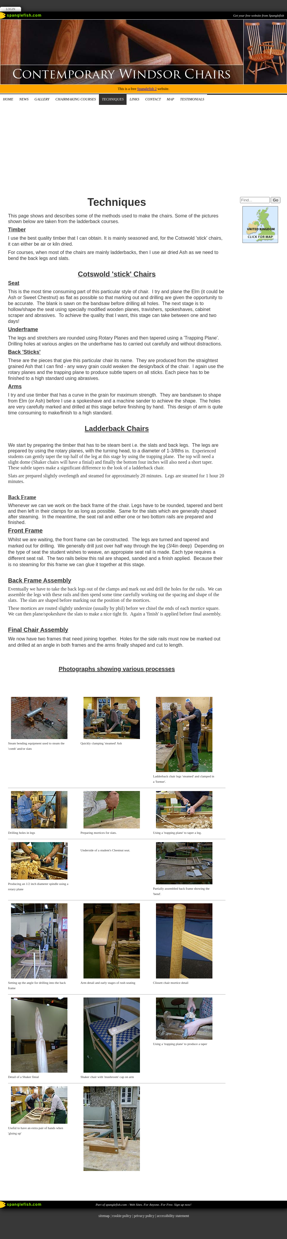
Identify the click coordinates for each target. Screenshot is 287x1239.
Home (8, 99)
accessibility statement (173, 1215)
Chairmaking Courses (75, 99)
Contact (153, 99)
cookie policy (121, 1215)
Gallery (41, 99)
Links (134, 99)
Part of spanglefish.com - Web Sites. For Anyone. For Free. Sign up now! (143, 1204)
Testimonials (192, 99)
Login (10, 9)
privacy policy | (145, 1215)
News (24, 99)
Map (170, 99)
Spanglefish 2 (147, 89)
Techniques (113, 99)
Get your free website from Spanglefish (258, 15)
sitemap (103, 1215)
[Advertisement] (143, 149)
